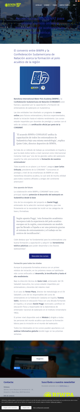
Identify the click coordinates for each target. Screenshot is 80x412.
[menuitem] (39, 5)
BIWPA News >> (64, 386)
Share (17, 368)
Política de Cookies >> (56, 402)
